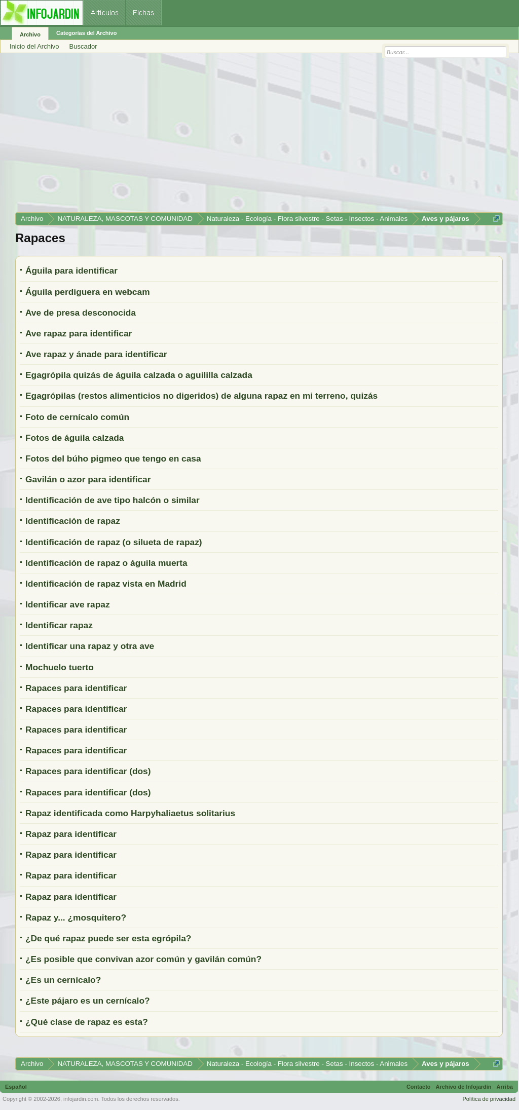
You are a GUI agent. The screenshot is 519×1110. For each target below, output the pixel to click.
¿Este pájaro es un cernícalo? (87, 1001)
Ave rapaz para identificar (78, 333)
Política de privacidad (488, 1099)
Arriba (505, 1087)
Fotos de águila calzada (74, 438)
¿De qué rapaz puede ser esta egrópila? (108, 938)
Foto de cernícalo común (77, 417)
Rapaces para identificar (76, 688)
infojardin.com (80, 1099)
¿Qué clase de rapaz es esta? (86, 1022)
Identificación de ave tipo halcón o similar (112, 500)
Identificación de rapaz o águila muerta (106, 563)
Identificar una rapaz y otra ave (89, 646)
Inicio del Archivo (34, 46)
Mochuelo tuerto (59, 667)
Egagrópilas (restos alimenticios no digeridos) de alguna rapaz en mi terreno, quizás (201, 396)
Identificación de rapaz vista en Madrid (106, 584)
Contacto (418, 1087)
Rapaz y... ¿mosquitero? (75, 917)
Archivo (30, 34)
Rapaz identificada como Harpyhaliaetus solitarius (130, 813)
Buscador (83, 46)
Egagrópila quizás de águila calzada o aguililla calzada (138, 375)
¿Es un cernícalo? (63, 980)
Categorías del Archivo (86, 33)
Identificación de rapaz (72, 521)
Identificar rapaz (59, 625)
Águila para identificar (71, 270)
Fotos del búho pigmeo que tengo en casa (113, 458)
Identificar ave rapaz (67, 604)
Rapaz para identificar (71, 834)
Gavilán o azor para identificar (88, 479)
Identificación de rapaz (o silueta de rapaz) (113, 542)
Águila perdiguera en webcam (87, 292)
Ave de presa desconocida (80, 313)
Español (16, 1087)
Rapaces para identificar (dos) (88, 771)
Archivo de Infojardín (464, 1087)
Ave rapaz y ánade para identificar (96, 354)
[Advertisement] (259, 136)
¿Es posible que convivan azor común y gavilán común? (143, 959)
